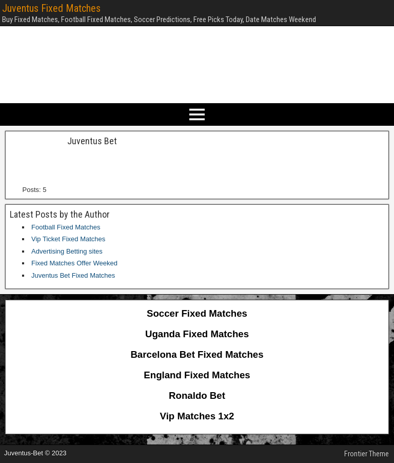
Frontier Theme (366, 453)
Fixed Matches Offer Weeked (74, 263)
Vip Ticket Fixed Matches (68, 239)
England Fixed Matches (197, 375)
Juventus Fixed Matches (51, 8)
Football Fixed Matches (65, 227)
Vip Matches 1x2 (197, 416)
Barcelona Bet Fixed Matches (196, 354)
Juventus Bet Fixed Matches (73, 275)
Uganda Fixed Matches (197, 334)
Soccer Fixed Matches (197, 313)
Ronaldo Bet (197, 395)
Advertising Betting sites (67, 251)
